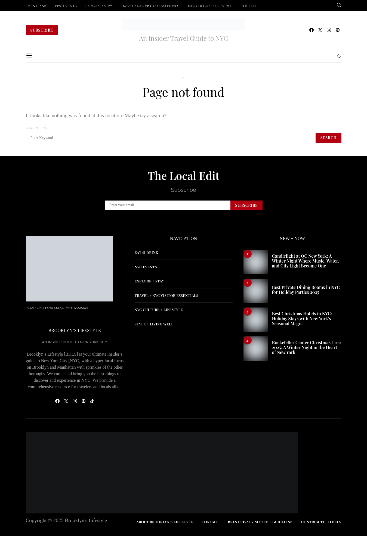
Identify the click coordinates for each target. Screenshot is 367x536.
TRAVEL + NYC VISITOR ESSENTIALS (150, 6)
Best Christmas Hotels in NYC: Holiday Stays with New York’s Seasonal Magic (302, 318)
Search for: (37, 128)
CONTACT (210, 521)
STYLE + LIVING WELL (154, 324)
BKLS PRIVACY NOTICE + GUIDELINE (260, 521)
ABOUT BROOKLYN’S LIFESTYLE (164, 521)
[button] (339, 56)
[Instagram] (329, 30)
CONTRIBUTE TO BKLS (321, 521)
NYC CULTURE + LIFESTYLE (210, 6)
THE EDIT (248, 6)
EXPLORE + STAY (98, 6)
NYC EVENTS (66, 6)
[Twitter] (320, 30)
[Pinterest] (337, 30)
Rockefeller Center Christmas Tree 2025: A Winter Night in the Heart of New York (306, 347)
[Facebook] (311, 30)
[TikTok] (92, 401)
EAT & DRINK (36, 6)
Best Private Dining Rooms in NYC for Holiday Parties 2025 (306, 289)
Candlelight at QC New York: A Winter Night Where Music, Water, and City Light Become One (305, 261)
